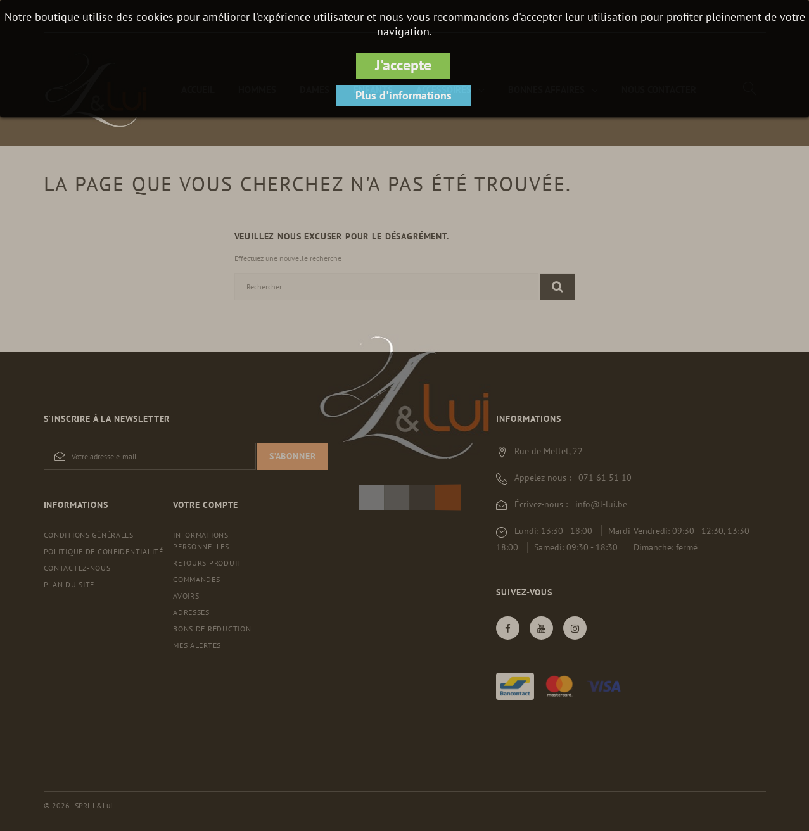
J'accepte (403, 65)
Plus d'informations (403, 95)
